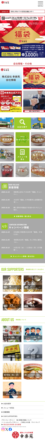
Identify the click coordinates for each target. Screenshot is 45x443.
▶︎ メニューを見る (7, 408)
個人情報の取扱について (24, 420)
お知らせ (5, 11)
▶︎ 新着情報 (5, 412)
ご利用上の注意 (25, 422)
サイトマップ (35, 422)
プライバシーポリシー (8, 420)
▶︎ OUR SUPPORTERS (9, 416)
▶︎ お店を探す (6, 403)
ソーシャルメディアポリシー (10, 422)
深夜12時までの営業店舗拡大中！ (22, 11)
